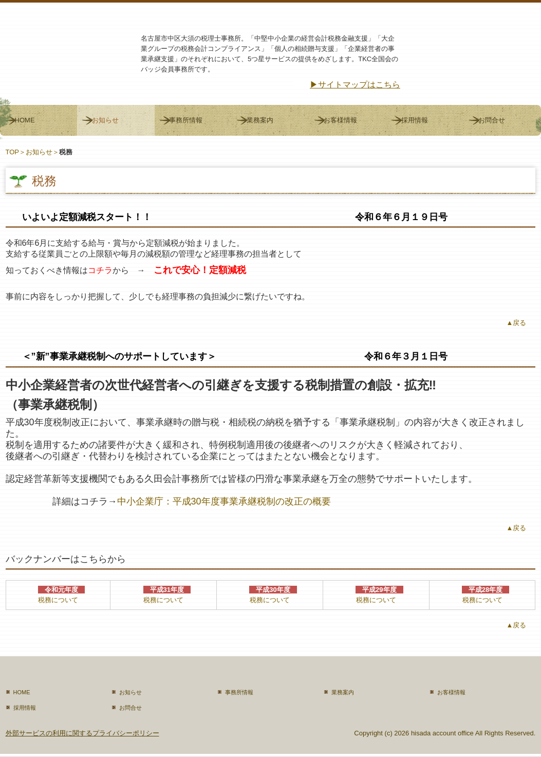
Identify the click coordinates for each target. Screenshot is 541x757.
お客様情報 (340, 120)
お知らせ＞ (42, 152)
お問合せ (491, 120)
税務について (58, 600)
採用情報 (414, 120)
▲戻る (517, 323)
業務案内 (260, 120)
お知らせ (105, 120)
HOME (25, 120)
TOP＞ (16, 152)
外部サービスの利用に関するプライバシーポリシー (82, 733)
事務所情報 (185, 120)
